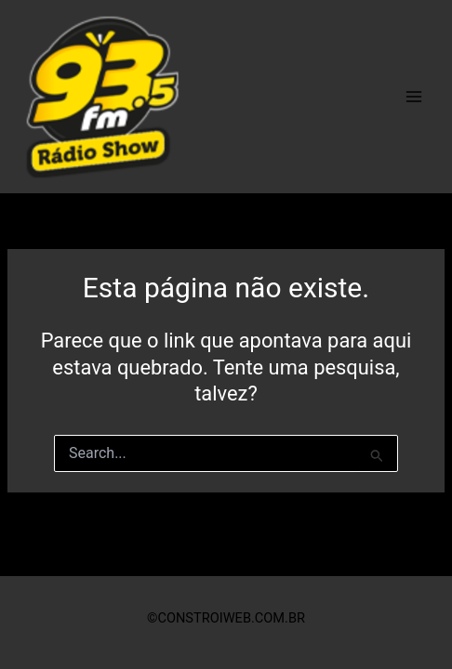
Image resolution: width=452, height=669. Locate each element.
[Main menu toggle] (413, 96)
